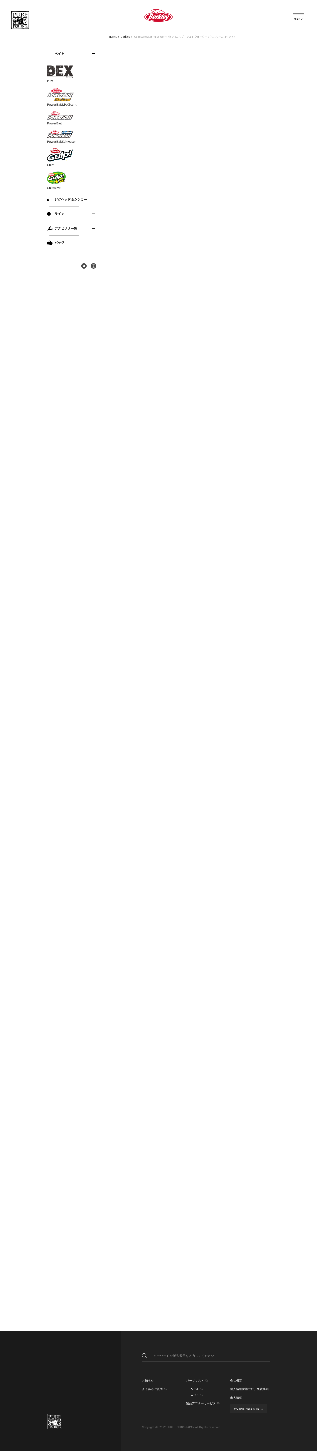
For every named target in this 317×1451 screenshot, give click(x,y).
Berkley (125, 37)
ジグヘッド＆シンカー (70, 199)
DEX (50, 81)
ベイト (59, 53)
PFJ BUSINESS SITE (246, 1408)
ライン (59, 214)
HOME (113, 37)
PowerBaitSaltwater (61, 141)
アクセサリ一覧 (65, 228)
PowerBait (54, 123)
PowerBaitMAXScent (62, 104)
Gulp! (50, 165)
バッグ (59, 243)
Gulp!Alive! (54, 188)
